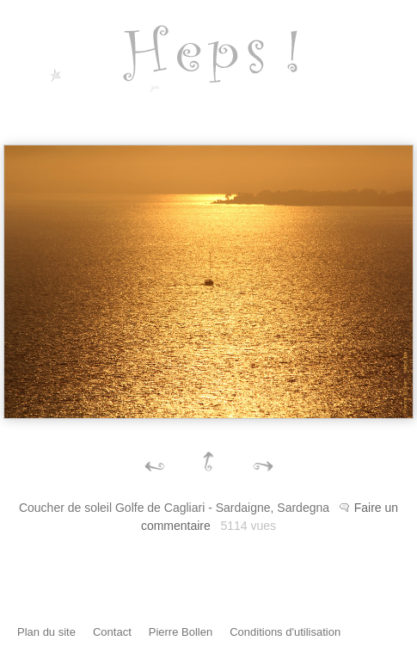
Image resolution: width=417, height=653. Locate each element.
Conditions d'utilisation (285, 631)
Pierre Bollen (180, 631)
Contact (112, 631)
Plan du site (46, 631)
